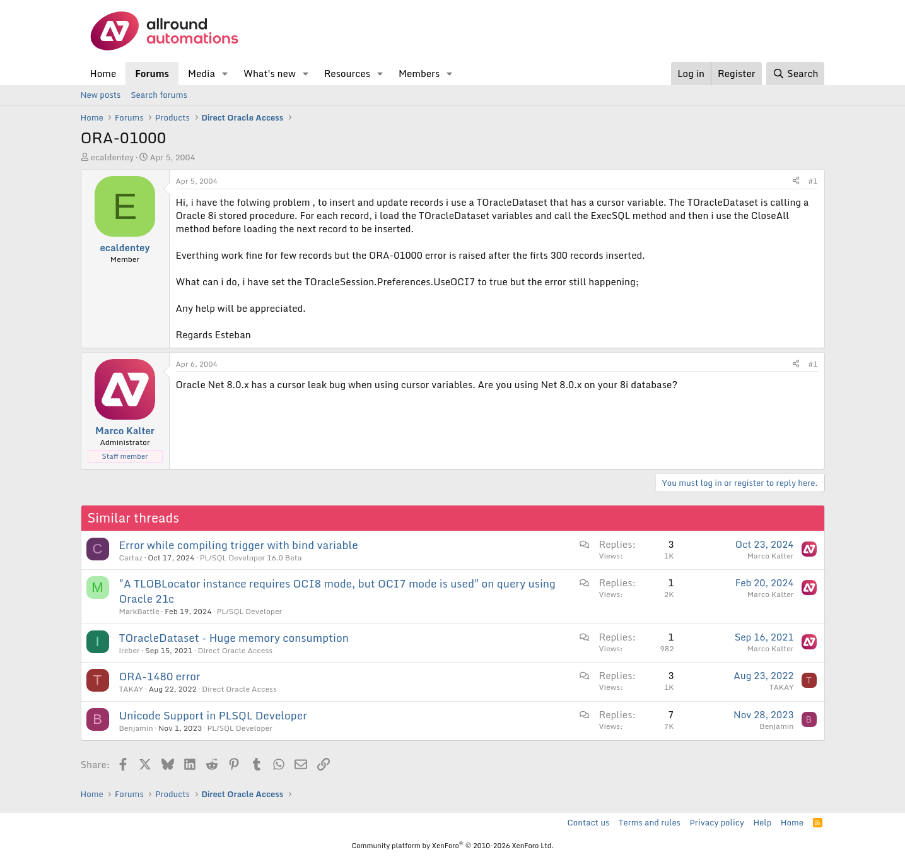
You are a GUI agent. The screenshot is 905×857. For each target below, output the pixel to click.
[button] (225, 73)
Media (201, 73)
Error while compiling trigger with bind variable (238, 544)
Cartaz (131, 558)
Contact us (589, 822)
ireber (129, 650)
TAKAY (131, 689)
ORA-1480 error (160, 676)
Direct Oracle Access (235, 650)
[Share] (796, 181)
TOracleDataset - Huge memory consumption (234, 637)
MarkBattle (139, 611)
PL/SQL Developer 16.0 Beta (251, 558)
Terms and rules (649, 822)
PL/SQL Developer (249, 611)
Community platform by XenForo (452, 845)
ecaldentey (112, 157)
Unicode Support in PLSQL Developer (213, 715)
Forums (152, 73)
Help (762, 822)
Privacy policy (716, 822)
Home (103, 73)
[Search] (795, 73)
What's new (269, 73)
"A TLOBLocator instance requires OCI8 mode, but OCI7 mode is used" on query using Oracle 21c (337, 591)
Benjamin (136, 728)
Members (419, 73)
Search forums (159, 95)
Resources (347, 73)
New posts (101, 95)
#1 (813, 181)
